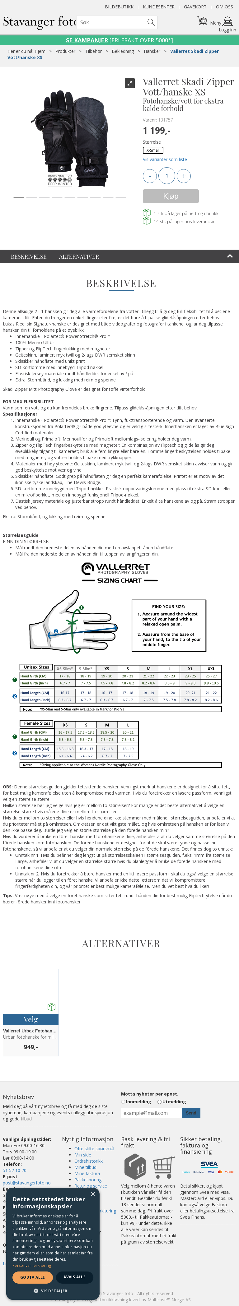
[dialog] (53, 1244)
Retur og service (90, 1186)
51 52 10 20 (14, 1170)
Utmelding (174, 1102)
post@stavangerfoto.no (27, 1183)
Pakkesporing (87, 1180)
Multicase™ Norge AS (169, 1300)
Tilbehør (93, 51)
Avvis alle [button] (74, 1277)
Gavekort (195, 7)
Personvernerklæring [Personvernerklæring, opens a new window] (31, 1265)
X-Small (153, 150)
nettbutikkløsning (111, 1300)
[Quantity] (166, 175)
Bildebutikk (119, 7)
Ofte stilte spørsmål (94, 1148)
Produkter (65, 51)
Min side (82, 1155)
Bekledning (123, 51)
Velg (31, 1019)
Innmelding (138, 1102)
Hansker (152, 51)
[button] (52, 1291)
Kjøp (170, 196)
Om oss (224, 7)
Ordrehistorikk (88, 1161)
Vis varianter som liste (165, 159)
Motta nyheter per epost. (149, 1094)
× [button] (92, 1194)
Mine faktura (87, 1173)
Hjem (40, 51)
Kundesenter (159, 7)
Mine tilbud (85, 1167)
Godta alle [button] (32, 1277)
